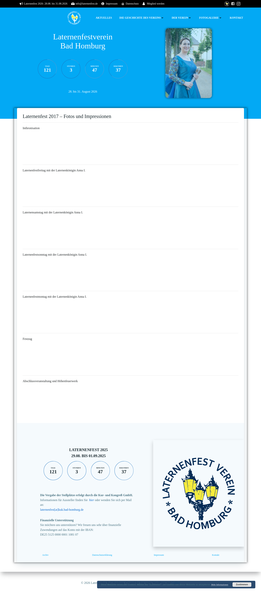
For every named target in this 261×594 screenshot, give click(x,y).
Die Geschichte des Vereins (141, 17)
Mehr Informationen (219, 584)
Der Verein (182, 17)
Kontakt (236, 17)
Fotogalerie (210, 17)
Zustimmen (242, 584)
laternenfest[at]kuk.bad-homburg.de (62, 509)
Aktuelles (104, 17)
